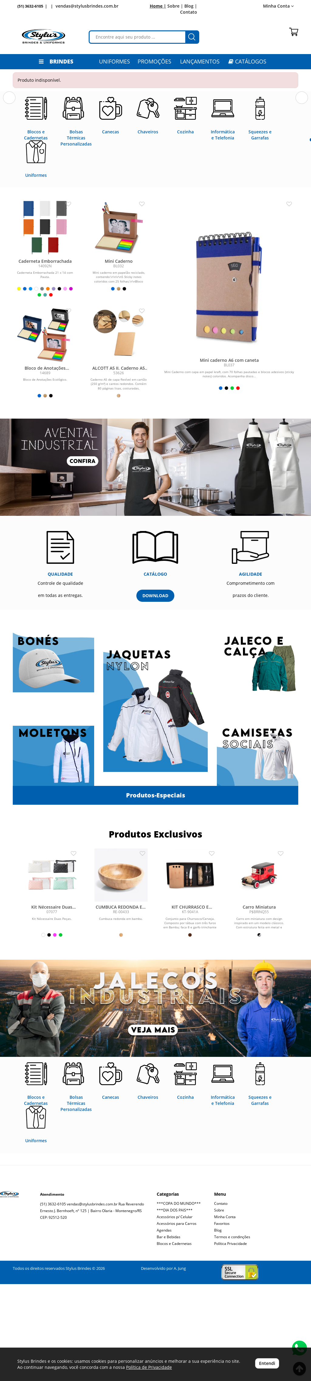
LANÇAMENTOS (200, 61)
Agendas (164, 1327)
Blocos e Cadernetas (174, 1340)
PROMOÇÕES (154, 61)
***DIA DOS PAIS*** (175, 1307)
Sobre (219, 1307)
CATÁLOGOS (247, 61)
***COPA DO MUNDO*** (179, 1300)
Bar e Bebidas (168, 1333)
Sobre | (175, 6)
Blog (218, 1327)
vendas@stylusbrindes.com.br (87, 6)
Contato (188, 12)
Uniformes (114, 61)
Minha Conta (278, 6)
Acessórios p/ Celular (175, 1313)
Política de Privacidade (149, 1367)
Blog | (190, 6)
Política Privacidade (230, 1340)
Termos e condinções (232, 1333)
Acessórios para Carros (177, 1320)
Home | (158, 6)
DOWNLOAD (155, 692)
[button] (9, 142)
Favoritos (222, 1320)
